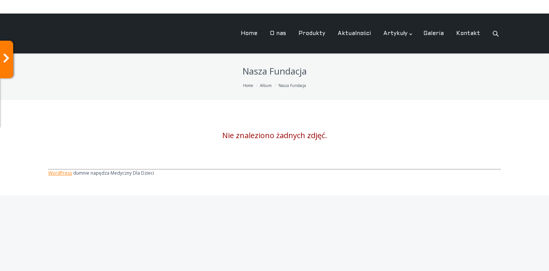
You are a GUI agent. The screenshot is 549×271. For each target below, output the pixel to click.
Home (248, 85)
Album (266, 85)
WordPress (60, 173)
